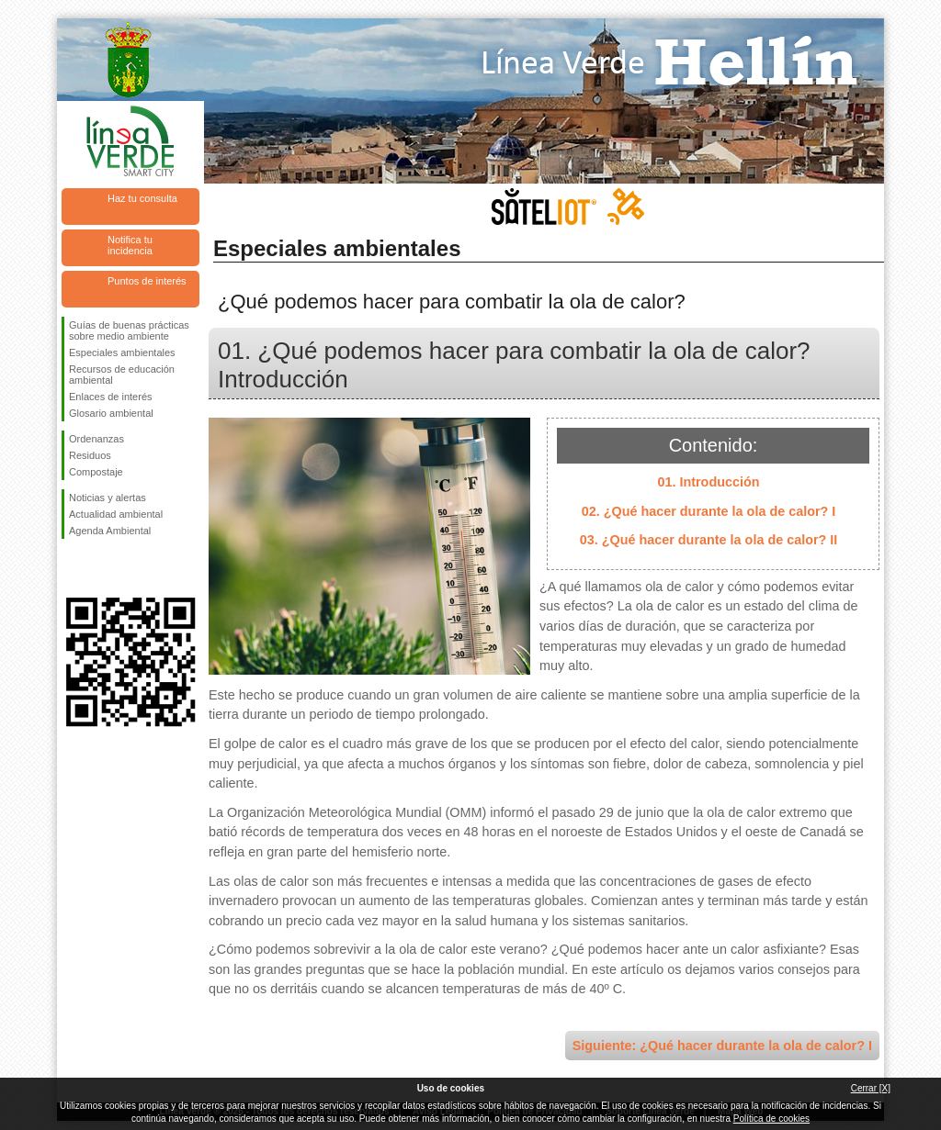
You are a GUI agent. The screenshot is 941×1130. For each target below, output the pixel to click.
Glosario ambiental (111, 413)
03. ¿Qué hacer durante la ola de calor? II (709, 539)
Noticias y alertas (107, 497)
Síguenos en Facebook (73, 568)
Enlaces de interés (111, 396)
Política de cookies (771, 1118)
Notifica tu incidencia (130, 245)
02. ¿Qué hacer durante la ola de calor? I (709, 511)
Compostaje (96, 471)
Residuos (90, 455)
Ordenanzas (96, 438)
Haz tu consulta (142, 198)
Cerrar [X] (870, 1088)
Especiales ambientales (122, 352)
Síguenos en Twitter (103, 568)
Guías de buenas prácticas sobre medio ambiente (129, 330)
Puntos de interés (147, 280)
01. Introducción (708, 482)
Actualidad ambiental (116, 514)
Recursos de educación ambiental (122, 375)
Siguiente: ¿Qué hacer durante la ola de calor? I (722, 1045)
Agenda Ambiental (110, 530)
